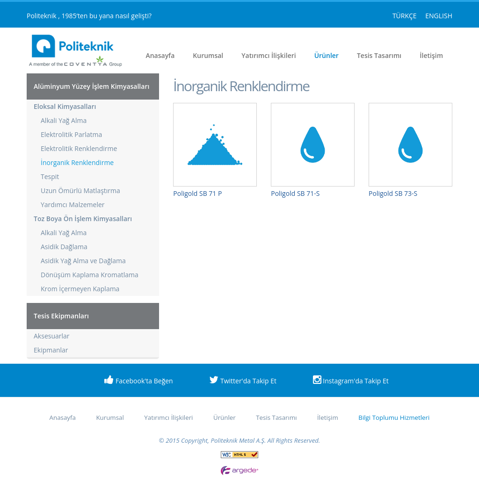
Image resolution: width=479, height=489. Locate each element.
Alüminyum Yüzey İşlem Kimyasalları (91, 86)
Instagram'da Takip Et (351, 380)
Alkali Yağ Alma (64, 120)
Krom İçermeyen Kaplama (80, 288)
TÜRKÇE (405, 15)
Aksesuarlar (52, 335)
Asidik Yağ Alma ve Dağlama (83, 260)
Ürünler (326, 55)
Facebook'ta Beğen (138, 380)
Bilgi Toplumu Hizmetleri (393, 417)
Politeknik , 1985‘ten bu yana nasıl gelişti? (89, 15)
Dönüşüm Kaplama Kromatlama (89, 274)
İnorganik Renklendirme (77, 162)
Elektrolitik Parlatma (71, 134)
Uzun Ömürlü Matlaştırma (80, 190)
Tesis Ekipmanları (61, 315)
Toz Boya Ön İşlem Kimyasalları (83, 218)
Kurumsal (208, 55)
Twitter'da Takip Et (242, 380)
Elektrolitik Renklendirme (79, 148)
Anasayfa (159, 55)
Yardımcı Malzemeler (73, 204)
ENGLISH (438, 15)
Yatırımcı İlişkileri (268, 55)
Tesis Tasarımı (379, 55)
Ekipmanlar (51, 349)
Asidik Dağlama (64, 246)
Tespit (50, 176)
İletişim (431, 55)
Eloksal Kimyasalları (65, 106)
